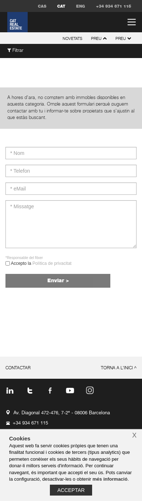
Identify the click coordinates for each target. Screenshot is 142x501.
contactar (18, 368)
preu (123, 39)
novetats (72, 39)
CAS (42, 6)
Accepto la (40, 263)
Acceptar (70, 490)
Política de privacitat (51, 263)
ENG (80, 6)
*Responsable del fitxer (24, 258)
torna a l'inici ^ (119, 368)
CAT (61, 6)
